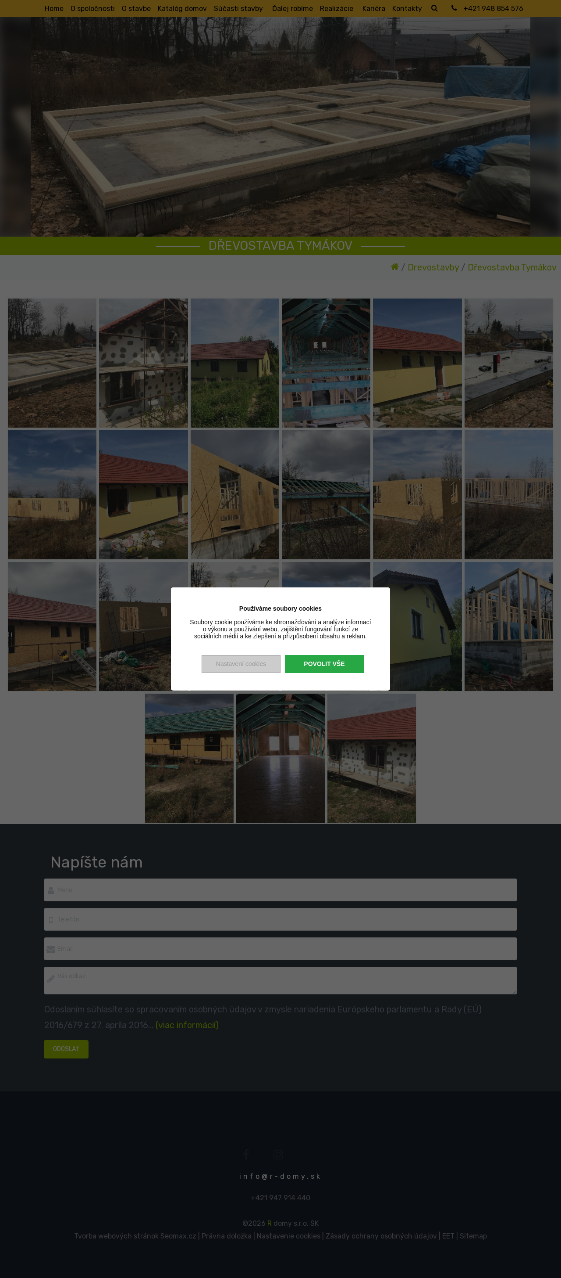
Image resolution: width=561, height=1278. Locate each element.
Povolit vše (324, 663)
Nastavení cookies (241, 663)
